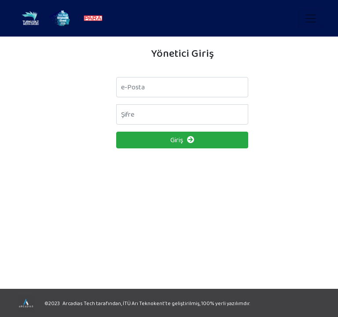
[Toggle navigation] (310, 18)
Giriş (182, 140)
